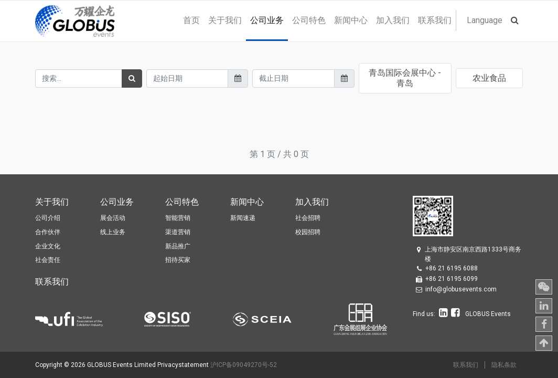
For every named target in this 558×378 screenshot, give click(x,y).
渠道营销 (177, 232)
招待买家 (177, 260)
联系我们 (465, 365)
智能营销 (177, 218)
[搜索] (132, 78)
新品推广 (177, 246)
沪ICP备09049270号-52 (243, 365)
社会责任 (47, 260)
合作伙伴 (47, 232)
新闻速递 (242, 218)
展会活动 (112, 218)
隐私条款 (504, 365)
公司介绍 (47, 218)
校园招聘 (307, 232)
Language (484, 20)
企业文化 (47, 246)
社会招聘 (307, 218)
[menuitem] (191, 20)
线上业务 (112, 232)
